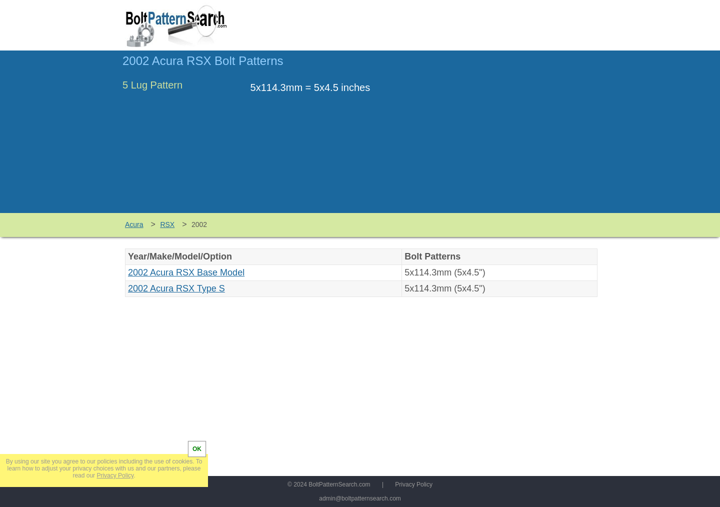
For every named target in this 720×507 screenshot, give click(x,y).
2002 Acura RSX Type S (176, 289)
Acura (134, 224)
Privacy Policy (413, 484)
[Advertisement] (514, 136)
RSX (167, 224)
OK (197, 449)
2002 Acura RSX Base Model (186, 273)
